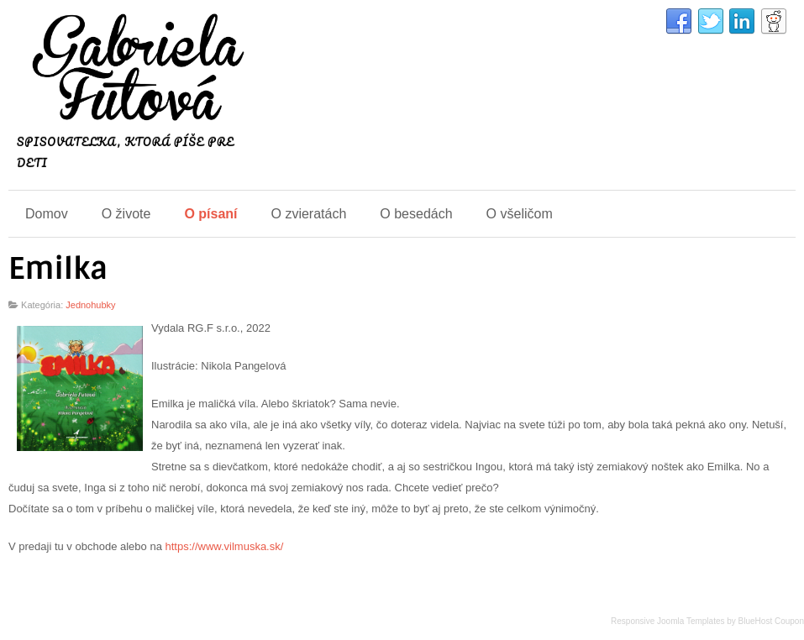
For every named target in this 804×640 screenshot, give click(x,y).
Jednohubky (90, 305)
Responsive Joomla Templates (667, 621)
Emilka (58, 268)
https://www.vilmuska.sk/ (224, 546)
